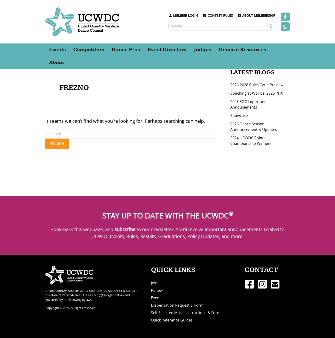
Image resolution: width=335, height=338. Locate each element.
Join (154, 282)
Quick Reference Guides (172, 320)
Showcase (239, 115)
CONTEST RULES (218, 15)
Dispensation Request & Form (177, 305)
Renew (157, 290)
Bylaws (87, 300)
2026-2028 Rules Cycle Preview (256, 84)
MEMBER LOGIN (183, 15)
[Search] (221, 25)
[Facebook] (250, 284)
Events (157, 297)
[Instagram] (262, 284)
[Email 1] (275, 284)
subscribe (124, 229)
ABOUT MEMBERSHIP (256, 15)
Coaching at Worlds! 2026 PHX (256, 93)
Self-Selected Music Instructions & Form (186, 312)
